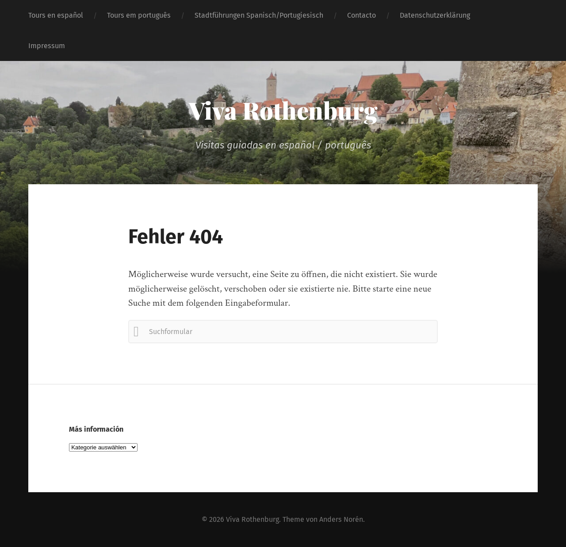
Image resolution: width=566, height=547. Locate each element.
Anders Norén (341, 519)
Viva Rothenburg (283, 110)
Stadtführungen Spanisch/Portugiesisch (259, 15)
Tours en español (55, 15)
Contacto (361, 15)
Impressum (46, 46)
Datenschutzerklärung (435, 15)
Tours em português (139, 15)
